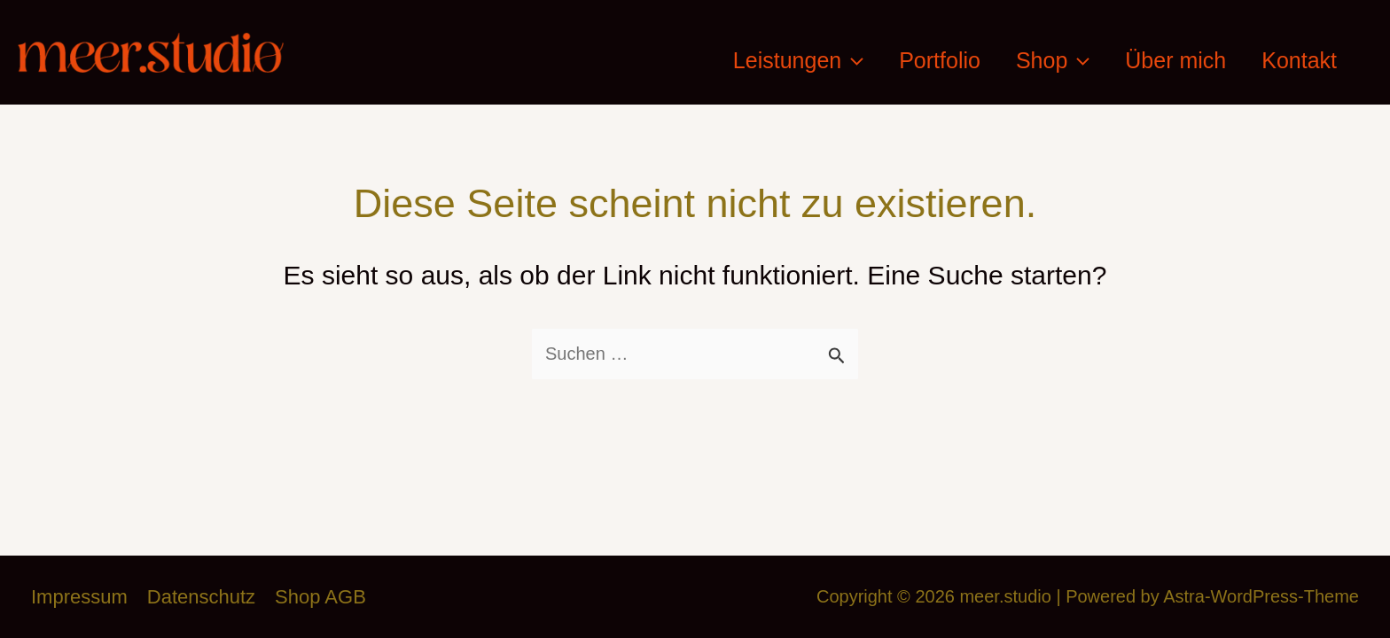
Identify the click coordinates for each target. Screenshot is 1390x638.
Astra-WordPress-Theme (1261, 596)
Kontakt (1299, 60)
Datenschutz (201, 597)
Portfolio (939, 60)
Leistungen (798, 60)
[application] (852, 60)
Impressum (79, 597)
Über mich (1175, 60)
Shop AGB (320, 597)
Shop (1052, 60)
